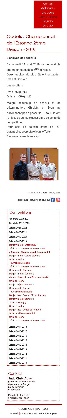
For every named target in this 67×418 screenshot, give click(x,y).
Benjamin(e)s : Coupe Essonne (24, 255)
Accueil (48, 3)
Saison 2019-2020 (18, 236)
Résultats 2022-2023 (19, 223)
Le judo (48, 21)
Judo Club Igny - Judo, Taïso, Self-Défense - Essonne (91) (17, 14)
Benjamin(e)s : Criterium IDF (23, 244)
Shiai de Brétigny (17, 302)
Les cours (48, 12)
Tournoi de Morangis (19, 262)
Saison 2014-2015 (18, 340)
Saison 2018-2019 (18, 241)
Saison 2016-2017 (18, 331)
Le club (48, 25)
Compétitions (48, 16)
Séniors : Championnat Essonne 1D (27, 266)
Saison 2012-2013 (18, 349)
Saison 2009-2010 (18, 362)
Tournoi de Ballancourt (20, 291)
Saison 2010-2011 (18, 358)
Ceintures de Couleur (19, 288)
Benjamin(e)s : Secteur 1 (21, 299)
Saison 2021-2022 (18, 227)
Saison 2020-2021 (18, 232)
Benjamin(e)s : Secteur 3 (21, 273)
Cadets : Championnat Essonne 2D (30, 252)
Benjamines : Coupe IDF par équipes (27, 295)
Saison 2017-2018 (18, 326)
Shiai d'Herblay (16, 306)
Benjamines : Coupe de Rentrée (25, 309)
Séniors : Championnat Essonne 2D (27, 248)
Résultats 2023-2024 (19, 218)
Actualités (47, 8)
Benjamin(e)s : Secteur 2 (21, 284)
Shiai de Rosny (16, 281)
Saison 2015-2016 (18, 335)
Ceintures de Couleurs (20, 270)
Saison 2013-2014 (18, 344)
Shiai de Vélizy (16, 259)
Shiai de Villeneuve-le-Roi (22, 313)
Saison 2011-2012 (18, 353)
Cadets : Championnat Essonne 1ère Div (29, 277)
